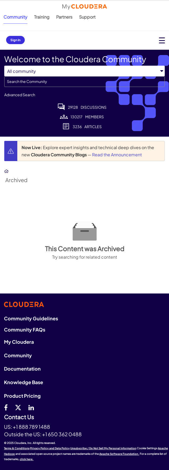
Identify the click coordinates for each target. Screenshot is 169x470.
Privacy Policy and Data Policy (50, 448)
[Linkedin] (31, 407)
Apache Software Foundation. (119, 453)
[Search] (84, 81)
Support (87, 17)
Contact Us (19, 417)
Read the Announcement (117, 154)
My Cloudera (19, 342)
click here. (27, 459)
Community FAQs (24, 329)
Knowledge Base (23, 382)
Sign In (15, 40)
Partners (64, 17)
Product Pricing (22, 396)
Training (42, 17)
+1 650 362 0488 (62, 434)
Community (15, 17)
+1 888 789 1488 (31, 426)
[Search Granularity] (84, 71)
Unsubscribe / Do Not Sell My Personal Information (103, 448)
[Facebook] (6, 407)
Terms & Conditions (17, 448)
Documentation (22, 369)
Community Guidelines (31, 318)
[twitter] (18, 407)
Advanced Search (19, 94)
